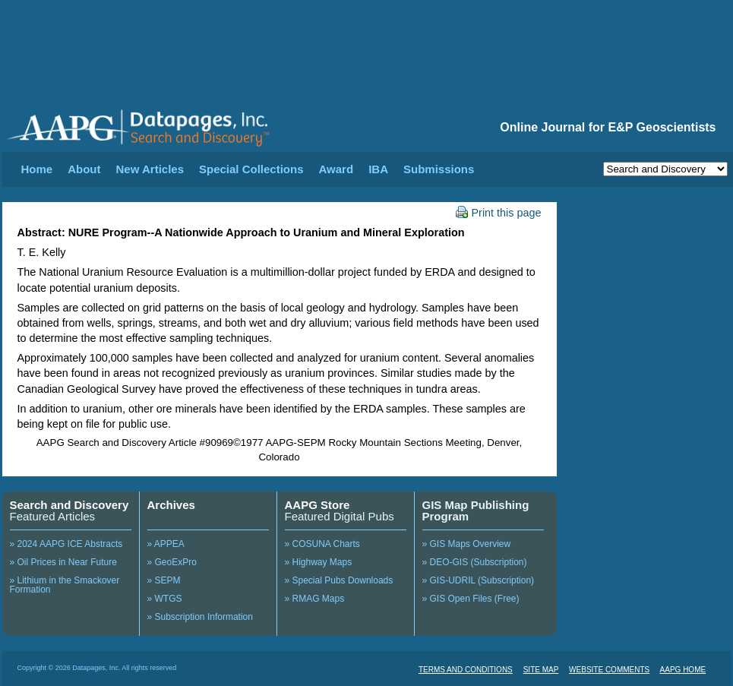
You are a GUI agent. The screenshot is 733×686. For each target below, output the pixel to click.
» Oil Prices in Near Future (63, 562)
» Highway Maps (318, 562)
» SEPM (164, 580)
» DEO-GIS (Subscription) (474, 562)
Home (37, 169)
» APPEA (166, 544)
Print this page (499, 213)
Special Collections (251, 169)
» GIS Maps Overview (466, 544)
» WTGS (164, 598)
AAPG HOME (683, 669)
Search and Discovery (69, 504)
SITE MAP (541, 669)
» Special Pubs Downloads (339, 580)
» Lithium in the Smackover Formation (65, 585)
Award (336, 169)
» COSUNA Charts (322, 544)
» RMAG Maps (315, 598)
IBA (378, 169)
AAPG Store (317, 504)
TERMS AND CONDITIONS (466, 669)
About (84, 169)
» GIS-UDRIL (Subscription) (478, 580)
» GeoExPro (172, 562)
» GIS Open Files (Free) (471, 598)
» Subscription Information (200, 617)
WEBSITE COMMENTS (609, 669)
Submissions (438, 169)
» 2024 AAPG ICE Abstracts (66, 544)
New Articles (150, 169)
